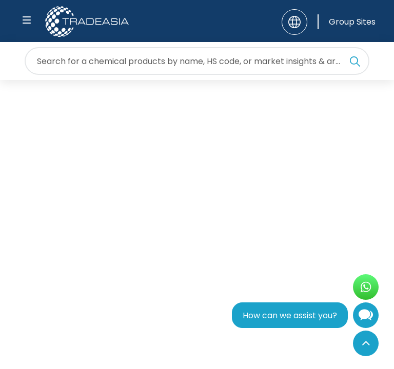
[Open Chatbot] (366, 317)
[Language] (294, 22)
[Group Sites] (347, 21)
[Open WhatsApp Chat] (366, 287)
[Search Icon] (355, 63)
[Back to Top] (366, 343)
